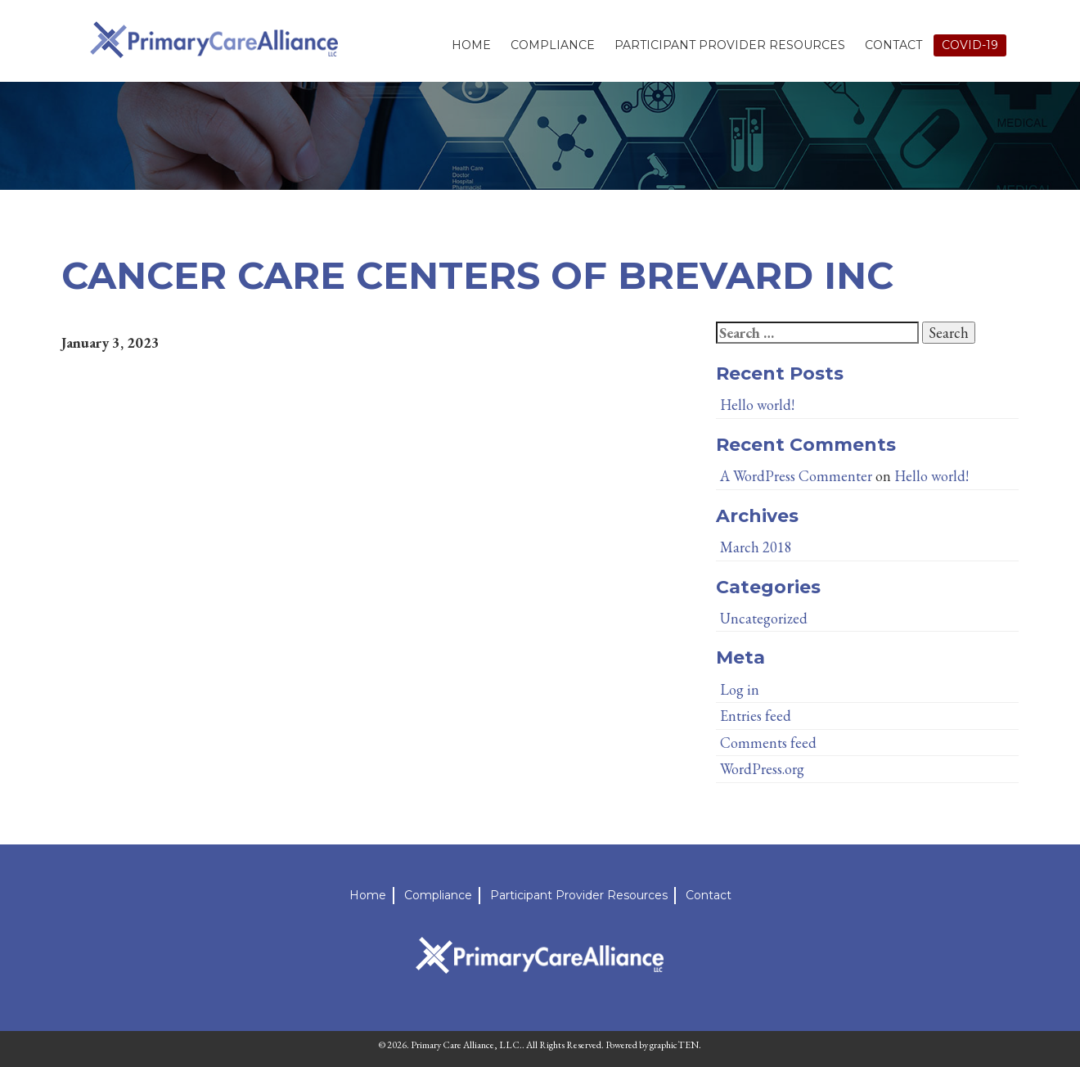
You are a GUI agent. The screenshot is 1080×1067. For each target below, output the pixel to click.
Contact (893, 45)
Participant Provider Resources (729, 45)
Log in (739, 689)
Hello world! (757, 404)
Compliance (553, 45)
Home (471, 45)
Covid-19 (970, 45)
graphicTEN (674, 1044)
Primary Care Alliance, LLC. (466, 1044)
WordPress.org (762, 768)
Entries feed (755, 715)
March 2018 (756, 547)
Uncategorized (764, 618)
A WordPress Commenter (796, 475)
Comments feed (768, 742)
